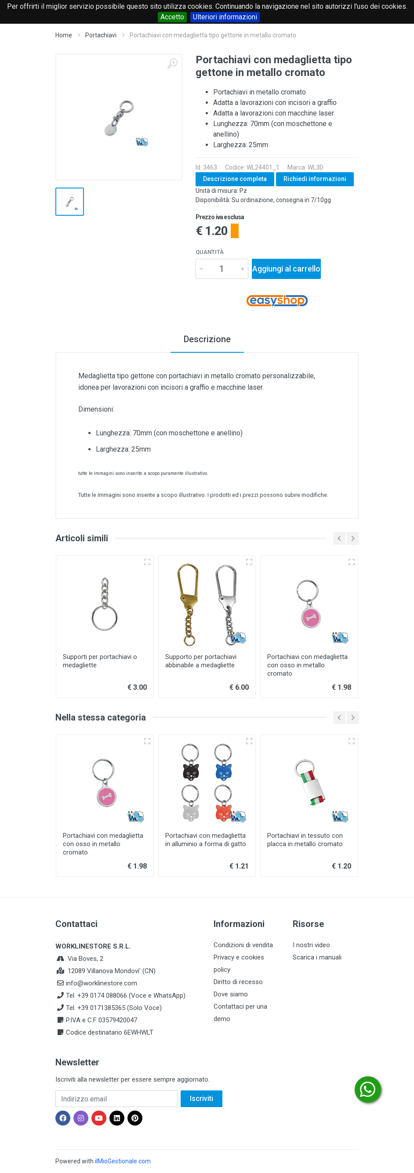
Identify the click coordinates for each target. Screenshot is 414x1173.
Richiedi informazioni (314, 178)
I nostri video (311, 945)
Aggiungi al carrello (286, 268)
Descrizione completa (235, 178)
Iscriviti (201, 1098)
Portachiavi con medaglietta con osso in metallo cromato (307, 665)
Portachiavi (100, 35)
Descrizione (207, 339)
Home (63, 35)
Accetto (172, 17)
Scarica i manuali (317, 957)
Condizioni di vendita (243, 945)
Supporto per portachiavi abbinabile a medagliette (200, 661)
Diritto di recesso (238, 982)
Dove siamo (231, 994)
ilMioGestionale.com (123, 1161)
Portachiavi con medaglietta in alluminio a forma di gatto (205, 840)
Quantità (210, 252)
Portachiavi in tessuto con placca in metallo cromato (305, 840)
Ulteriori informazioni (225, 17)
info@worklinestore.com (101, 983)
